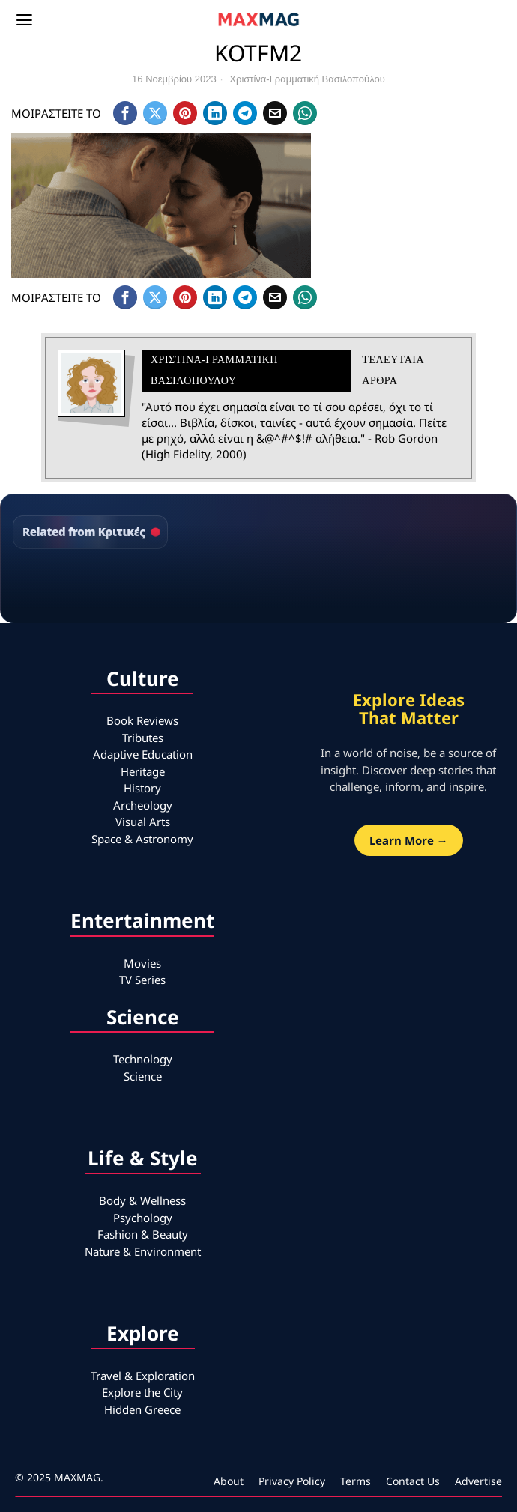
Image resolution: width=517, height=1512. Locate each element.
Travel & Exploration (143, 1375)
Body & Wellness (142, 1200)
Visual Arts (142, 821)
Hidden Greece (142, 1409)
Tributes (142, 737)
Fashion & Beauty (142, 1234)
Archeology (142, 805)
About (229, 1481)
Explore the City (142, 1392)
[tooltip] (125, 113)
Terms (355, 1481)
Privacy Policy (291, 1481)
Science (143, 1076)
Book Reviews (142, 720)
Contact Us (413, 1481)
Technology (142, 1058)
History (142, 787)
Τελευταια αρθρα (392, 370)
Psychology (142, 1217)
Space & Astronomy (142, 838)
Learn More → (408, 840)
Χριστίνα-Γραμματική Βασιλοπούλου (307, 79)
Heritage (143, 771)
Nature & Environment (143, 1251)
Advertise (478, 1481)
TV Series (142, 979)
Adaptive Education (143, 754)
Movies (142, 963)
